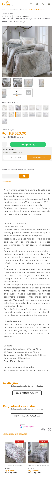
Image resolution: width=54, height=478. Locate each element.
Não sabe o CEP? (7, 181)
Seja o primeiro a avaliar (27, 393)
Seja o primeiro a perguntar (27, 416)
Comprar (26, 144)
